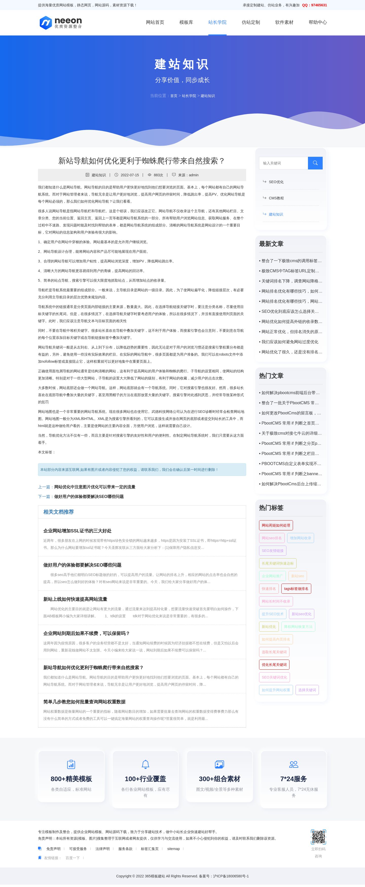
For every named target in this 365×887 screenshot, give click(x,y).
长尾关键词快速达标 (278, 563)
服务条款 (125, 851)
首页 (172, 95)
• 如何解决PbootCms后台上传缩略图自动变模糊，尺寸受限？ (291, 484)
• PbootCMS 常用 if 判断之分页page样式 (291, 443)
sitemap (173, 851)
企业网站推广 (272, 576)
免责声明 (53, 851)
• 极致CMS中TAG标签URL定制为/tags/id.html (291, 271)
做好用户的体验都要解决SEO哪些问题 (89, 496)
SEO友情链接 (273, 551)
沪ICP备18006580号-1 (231, 878)
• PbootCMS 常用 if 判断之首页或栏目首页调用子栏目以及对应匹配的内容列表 (291, 423)
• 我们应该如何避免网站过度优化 (288, 342)
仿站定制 (251, 22)
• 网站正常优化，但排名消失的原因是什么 (291, 332)
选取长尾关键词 (274, 652)
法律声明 (103, 851)
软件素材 (284, 22)
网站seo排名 (272, 538)
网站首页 (155, 22)
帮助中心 (318, 22)
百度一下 (73, 860)
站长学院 (217, 22)
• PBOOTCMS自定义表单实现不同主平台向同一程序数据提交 (291, 463)
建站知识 (209, 95)
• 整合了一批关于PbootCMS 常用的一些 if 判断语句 (291, 403)
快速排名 (269, 589)
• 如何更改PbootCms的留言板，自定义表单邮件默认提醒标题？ (291, 413)
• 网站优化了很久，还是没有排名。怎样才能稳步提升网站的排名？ (291, 352)
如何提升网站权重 (276, 690)
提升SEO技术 (273, 614)
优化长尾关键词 (274, 665)
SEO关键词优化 (274, 677)
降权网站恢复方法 (298, 627)
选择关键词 (307, 690)
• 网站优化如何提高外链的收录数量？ (291, 321)
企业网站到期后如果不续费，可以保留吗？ (86, 633)
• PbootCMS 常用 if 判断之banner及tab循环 (291, 474)
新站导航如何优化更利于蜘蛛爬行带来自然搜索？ (93, 667)
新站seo (297, 576)
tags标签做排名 (296, 589)
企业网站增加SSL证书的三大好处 (77, 530)
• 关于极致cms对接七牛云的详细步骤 (291, 433)
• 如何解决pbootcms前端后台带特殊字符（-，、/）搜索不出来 (291, 393)
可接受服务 (78, 851)
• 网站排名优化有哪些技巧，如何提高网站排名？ (291, 291)
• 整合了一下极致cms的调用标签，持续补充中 (291, 261)
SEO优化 (273, 182)
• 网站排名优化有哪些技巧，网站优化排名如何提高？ (291, 301)
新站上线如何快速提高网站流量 (75, 599)
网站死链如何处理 (276, 525)
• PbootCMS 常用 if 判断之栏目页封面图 (291, 453)
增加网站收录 (300, 538)
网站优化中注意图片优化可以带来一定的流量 (94, 487)
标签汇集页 (150, 851)
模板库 (186, 22)
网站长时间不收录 (276, 601)
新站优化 (269, 627)
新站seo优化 (302, 614)
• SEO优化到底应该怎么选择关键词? (291, 311)
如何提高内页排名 (276, 639)
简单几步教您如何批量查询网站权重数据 (84, 701)
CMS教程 (273, 198)
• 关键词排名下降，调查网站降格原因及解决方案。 (291, 281)
